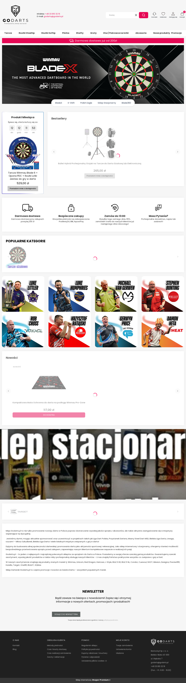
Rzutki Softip (48, 33)
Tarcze (8, 33)
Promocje (176, 33)
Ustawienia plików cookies (93, 661)
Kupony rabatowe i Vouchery (94, 653)
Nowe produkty (161, 33)
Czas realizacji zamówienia (59, 653)
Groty (93, 33)
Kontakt (16, 645)
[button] (143, 15)
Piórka (65, 33)
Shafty (80, 33)
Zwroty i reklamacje (56, 657)
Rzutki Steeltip (27, 33)
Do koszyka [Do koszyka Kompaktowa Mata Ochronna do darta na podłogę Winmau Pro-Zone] (49, 415)
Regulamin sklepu (89, 645)
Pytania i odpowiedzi (91, 657)
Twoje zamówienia (124, 645)
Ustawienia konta (123, 649)
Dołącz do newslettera (66, 614)
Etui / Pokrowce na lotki (116, 33)
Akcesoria (140, 33)
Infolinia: (48, 14)
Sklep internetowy (92, 680)
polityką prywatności (110, 620)
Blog (14, 649)
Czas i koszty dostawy (57, 649)
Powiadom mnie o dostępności (23, 188)
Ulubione (120, 653)
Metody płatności (55, 645)
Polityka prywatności (91, 649)
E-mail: (50, 16)
